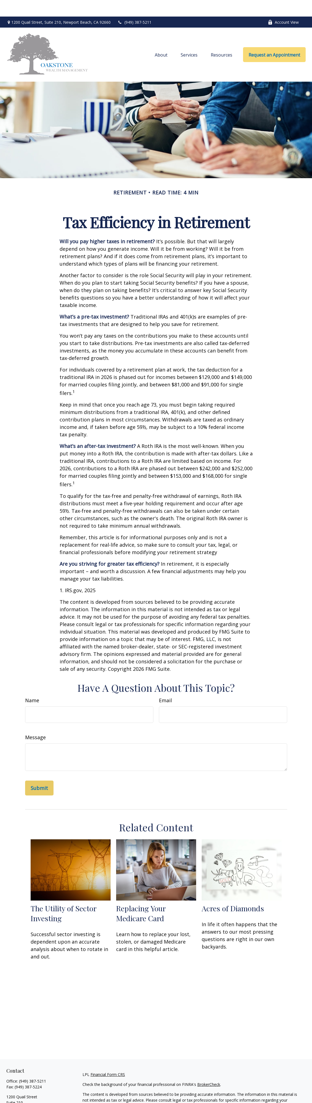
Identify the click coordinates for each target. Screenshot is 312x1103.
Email (165, 683)
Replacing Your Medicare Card (141, 897)
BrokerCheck (208, 1067)
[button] (161, 38)
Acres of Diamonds (233, 892)
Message (35, 720)
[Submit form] (39, 771)
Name (32, 683)
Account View (283, 5)
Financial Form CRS (107, 1058)
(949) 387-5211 (134, 5)
